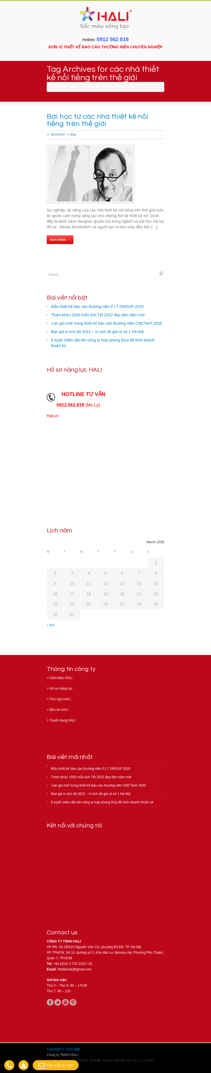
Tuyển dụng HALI (63, 720)
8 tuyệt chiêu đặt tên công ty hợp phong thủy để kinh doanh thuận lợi (102, 343)
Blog (73, 134)
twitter (57, 1002)
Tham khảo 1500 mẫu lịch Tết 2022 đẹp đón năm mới (98, 315)
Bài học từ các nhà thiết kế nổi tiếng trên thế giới (97, 120)
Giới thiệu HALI (61, 678)
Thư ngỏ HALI (60, 699)
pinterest (73, 1002)
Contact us (62, 932)
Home (74, 87)
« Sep (51, 625)
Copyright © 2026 (60, 1049)
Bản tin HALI (59, 710)
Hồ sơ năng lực (61, 688)
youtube (65, 1002)
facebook (50, 1002)
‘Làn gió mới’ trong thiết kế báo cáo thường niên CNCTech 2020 (106, 323)
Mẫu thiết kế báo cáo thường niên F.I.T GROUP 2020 (97, 306)
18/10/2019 (58, 134)
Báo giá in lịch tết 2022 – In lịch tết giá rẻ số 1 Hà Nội (97, 331)
